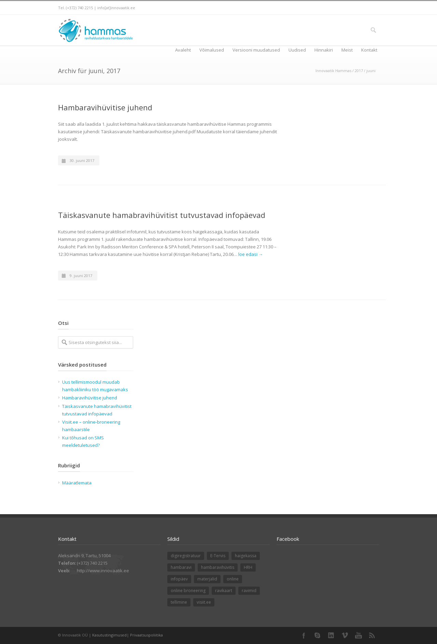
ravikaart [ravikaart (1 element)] (223, 590)
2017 (359, 70)
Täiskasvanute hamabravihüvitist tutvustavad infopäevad (161, 215)
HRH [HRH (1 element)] (248, 567)
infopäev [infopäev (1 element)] (179, 579)
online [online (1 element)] (233, 579)
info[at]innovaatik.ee (116, 7)
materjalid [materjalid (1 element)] (207, 579)
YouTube (358, 635)
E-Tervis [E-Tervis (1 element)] (217, 556)
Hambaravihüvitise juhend (105, 107)
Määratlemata (76, 483)
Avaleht (183, 50)
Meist (347, 50)
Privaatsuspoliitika (146, 635)
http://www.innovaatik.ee (103, 570)
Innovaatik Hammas (333, 70)
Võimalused (211, 50)
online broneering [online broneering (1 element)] (188, 590)
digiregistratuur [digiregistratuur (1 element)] (186, 556)
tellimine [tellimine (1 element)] (179, 602)
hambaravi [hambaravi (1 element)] (181, 567)
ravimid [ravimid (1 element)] (249, 590)
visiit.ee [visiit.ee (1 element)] (204, 602)
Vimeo (345, 635)
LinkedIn (331, 635)
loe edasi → (250, 254)
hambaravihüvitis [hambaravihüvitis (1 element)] (217, 567)
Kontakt (369, 50)
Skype (317, 635)
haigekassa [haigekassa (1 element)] (245, 556)
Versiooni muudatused (256, 50)
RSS (372, 635)
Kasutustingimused (109, 635)
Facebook (304, 635)
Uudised (297, 50)
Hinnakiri (323, 50)
